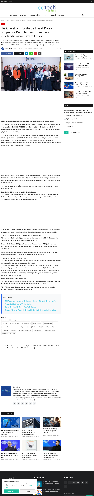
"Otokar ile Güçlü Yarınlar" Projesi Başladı (18, 304)
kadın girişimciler (37, 323)
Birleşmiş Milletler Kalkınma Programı (20, 320)
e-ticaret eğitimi (48, 323)
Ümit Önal (4, 323)
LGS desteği (5, 330)
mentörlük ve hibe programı (8, 333)
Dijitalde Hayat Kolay (14, 323)
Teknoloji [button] (23, 15)
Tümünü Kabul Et (11, 491)
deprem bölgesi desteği (22, 327)
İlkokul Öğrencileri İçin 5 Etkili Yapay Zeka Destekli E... (83, 92)
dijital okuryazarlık (26, 323)
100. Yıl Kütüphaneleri (47, 327)
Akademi (11, 1)
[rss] (65, 486)
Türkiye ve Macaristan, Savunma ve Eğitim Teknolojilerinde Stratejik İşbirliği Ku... (17, 347)
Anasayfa (13, 15)
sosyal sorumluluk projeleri (25, 330)
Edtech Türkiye (6, 48)
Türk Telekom (5, 320)
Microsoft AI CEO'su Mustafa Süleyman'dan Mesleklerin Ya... (50, 455)
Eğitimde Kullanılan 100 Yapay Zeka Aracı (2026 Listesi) (83, 64)
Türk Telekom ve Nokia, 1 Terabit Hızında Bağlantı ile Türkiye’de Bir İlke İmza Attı (30, 301)
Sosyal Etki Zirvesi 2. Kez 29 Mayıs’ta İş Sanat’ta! (20, 307)
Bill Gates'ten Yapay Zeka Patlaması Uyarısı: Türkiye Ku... (9, 455)
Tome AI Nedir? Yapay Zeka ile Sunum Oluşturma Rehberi (52, 431)
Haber (8, 20)
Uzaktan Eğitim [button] (35, 15)
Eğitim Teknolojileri (35, 327)
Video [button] (46, 15)
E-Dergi (53, 15)
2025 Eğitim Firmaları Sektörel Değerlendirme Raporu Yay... (29, 455)
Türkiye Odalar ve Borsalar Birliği (49, 320)
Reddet (28, 491)
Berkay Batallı (4, 436)
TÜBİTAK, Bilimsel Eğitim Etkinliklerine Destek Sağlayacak (46, 347)
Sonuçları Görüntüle (75, 132)
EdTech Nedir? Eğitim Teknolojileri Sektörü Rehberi (83, 75)
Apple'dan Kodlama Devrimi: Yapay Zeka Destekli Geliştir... (10, 432)
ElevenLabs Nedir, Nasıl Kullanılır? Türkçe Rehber (82, 56)
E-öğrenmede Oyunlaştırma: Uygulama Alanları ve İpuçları (51, 482)
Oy (66, 132)
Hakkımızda (4, 1)
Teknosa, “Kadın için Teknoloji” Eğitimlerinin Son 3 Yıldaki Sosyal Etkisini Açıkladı (30, 310)
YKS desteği (13, 330)
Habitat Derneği (35, 320)
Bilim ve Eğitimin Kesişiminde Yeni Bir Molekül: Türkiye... (28, 432)
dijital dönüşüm (38, 330)
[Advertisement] (33, 105)
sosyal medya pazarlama (8, 327)
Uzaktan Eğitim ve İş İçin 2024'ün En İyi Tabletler (81, 84)
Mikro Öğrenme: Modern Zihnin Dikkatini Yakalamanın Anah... (51, 490)
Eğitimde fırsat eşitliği (50, 330)
